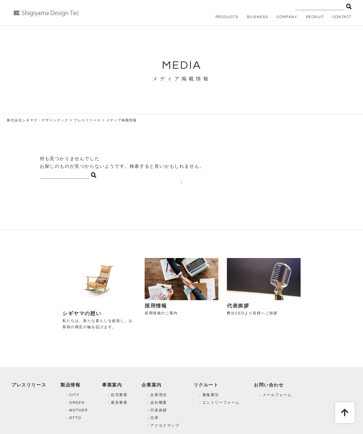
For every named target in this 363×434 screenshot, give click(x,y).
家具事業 (119, 402)
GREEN (77, 402)
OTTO (75, 418)
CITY (74, 395)
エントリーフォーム (221, 402)
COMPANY (287, 17)
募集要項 (210, 395)
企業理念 (158, 395)
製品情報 (70, 385)
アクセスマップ (164, 425)
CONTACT (342, 17)
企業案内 (151, 385)
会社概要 (158, 402)
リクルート (206, 385)
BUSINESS (257, 17)
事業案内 (112, 385)
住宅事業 (119, 395)
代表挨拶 (158, 410)
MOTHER (78, 410)
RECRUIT (315, 17)
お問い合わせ (269, 385)
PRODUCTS (227, 17)
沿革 (154, 418)
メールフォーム (277, 395)
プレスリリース (28, 385)
